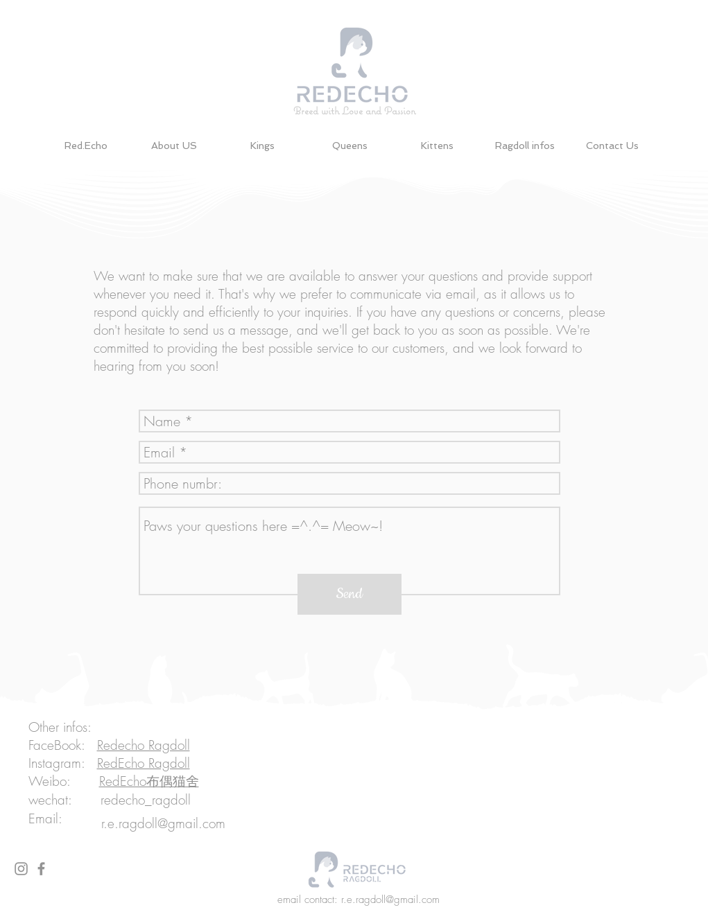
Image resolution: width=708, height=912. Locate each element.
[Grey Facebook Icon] (41, 868)
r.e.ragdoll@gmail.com (163, 823)
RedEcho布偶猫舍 (149, 781)
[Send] (349, 594)
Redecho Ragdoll (143, 745)
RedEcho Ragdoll (143, 763)
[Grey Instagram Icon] (21, 868)
